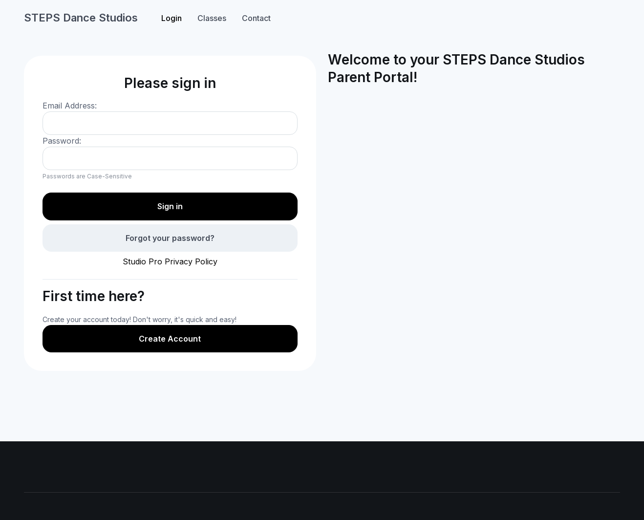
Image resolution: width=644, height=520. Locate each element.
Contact (256, 18)
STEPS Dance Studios (81, 17)
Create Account (170, 339)
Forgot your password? (170, 238)
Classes (211, 18)
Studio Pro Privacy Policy (170, 261)
